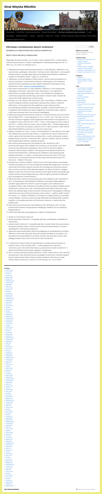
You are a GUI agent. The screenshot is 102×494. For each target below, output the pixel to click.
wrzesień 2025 (9, 282)
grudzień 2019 (9, 396)
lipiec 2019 (8, 405)
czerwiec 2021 (9, 364)
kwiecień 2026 (9, 270)
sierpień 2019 (9, 403)
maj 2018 (8, 430)
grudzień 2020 (9, 375)
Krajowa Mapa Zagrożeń (83, 127)
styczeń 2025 (9, 293)
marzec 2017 (9, 455)
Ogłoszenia (40, 36)
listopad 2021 (9, 355)
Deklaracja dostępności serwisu (15, 39)
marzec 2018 (9, 434)
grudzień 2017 (9, 439)
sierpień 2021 (9, 361)
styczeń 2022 (9, 352)
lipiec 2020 (8, 384)
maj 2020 (8, 387)
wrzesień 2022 (9, 339)
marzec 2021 (9, 370)
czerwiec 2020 (9, 386)
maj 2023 (8, 325)
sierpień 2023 (9, 322)
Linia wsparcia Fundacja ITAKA (85, 130)
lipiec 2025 (8, 286)
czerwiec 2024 (9, 305)
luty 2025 (8, 291)
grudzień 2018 (9, 418)
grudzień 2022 (9, 334)
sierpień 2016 (9, 468)
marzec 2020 (9, 391)
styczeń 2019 (9, 416)
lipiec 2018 (8, 427)
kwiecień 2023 (9, 327)
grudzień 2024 (9, 295)
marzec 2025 (9, 289)
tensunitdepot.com (92, 147)
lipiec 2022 (8, 343)
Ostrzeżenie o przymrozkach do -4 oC (86, 70)
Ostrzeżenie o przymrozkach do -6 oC (86, 72)
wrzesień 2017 (9, 444)
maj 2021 (8, 366)
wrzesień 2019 (9, 402)
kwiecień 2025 (9, 288)
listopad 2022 (9, 336)
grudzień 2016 (9, 461)
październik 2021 (10, 357)
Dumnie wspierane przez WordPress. (86, 489)
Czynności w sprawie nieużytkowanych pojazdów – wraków (84, 63)
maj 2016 (8, 473)
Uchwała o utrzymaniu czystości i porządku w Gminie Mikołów (79, 36)
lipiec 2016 (8, 469)
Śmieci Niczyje (81, 98)
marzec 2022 (9, 348)
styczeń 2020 (9, 395)
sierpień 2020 (9, 382)
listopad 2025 (9, 279)
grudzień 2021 (9, 354)
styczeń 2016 (9, 480)
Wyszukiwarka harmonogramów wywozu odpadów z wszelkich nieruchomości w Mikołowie (85, 89)
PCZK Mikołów (81, 102)
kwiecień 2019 (9, 411)
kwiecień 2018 (9, 432)
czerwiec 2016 (9, 471)
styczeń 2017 (9, 459)
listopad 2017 (9, 441)
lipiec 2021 (8, 362)
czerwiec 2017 (9, 450)
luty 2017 (8, 457)
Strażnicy (32, 36)
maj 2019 (8, 409)
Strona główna (10, 32)
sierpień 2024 (9, 302)
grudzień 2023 (9, 314)
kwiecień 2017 (9, 453)
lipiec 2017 (8, 448)
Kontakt (57, 36)
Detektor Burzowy (81, 100)
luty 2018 (8, 436)
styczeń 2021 (9, 373)
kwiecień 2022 (9, 346)
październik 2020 (10, 379)
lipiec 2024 (8, 304)
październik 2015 (10, 485)
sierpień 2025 (9, 284)
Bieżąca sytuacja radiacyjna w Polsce (86, 136)
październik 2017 (10, 443)
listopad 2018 (9, 420)
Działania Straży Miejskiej (49, 32)
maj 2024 (8, 307)
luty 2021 (8, 371)
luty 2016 (8, 478)
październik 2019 (10, 400)
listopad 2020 (9, 377)
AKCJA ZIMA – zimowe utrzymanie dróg (28, 32)
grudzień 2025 (9, 277)
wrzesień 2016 (9, 466)
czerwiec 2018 (9, 428)
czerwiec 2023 (9, 323)
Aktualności (80, 77)
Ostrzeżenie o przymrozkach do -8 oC (86, 59)
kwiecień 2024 (9, 309)
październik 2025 (10, 281)
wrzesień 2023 (9, 320)
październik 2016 (10, 464)
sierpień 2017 (9, 446)
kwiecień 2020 (9, 389)
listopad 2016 (9, 462)
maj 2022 (8, 345)
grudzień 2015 (9, 482)
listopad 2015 (9, 484)
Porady (89, 32)
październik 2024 (10, 298)
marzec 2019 (9, 412)
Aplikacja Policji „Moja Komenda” (85, 129)
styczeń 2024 (9, 313)
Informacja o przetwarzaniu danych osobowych (71, 32)
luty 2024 (8, 311)
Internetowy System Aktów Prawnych (86, 114)
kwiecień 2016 (9, 475)
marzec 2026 (9, 272)
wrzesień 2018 (9, 423)
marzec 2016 (9, 477)
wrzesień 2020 (9, 380)
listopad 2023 (9, 316)
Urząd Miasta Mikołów (83, 97)
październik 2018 (10, 421)
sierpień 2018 (9, 425)
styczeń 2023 (9, 332)
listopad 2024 (9, 297)
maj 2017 (8, 452)
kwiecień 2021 (9, 368)
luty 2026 (8, 273)
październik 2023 (10, 318)
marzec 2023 (9, 329)
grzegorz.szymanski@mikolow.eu (34, 86)
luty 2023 (8, 330)
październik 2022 (10, 338)
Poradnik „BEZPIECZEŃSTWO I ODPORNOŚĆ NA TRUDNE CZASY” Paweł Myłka (85, 139)
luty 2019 (8, 414)
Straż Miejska (10, 36)
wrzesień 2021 (9, 359)
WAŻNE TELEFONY (22, 36)
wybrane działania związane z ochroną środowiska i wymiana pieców (84, 80)
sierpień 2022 (9, 341)
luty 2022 (8, 350)
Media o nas (49, 36)
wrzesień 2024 (9, 300)
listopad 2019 (9, 398)
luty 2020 (8, 393)
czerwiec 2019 (9, 407)
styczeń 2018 (9, 437)
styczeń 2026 (9, 275)
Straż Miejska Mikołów (20, 6)
